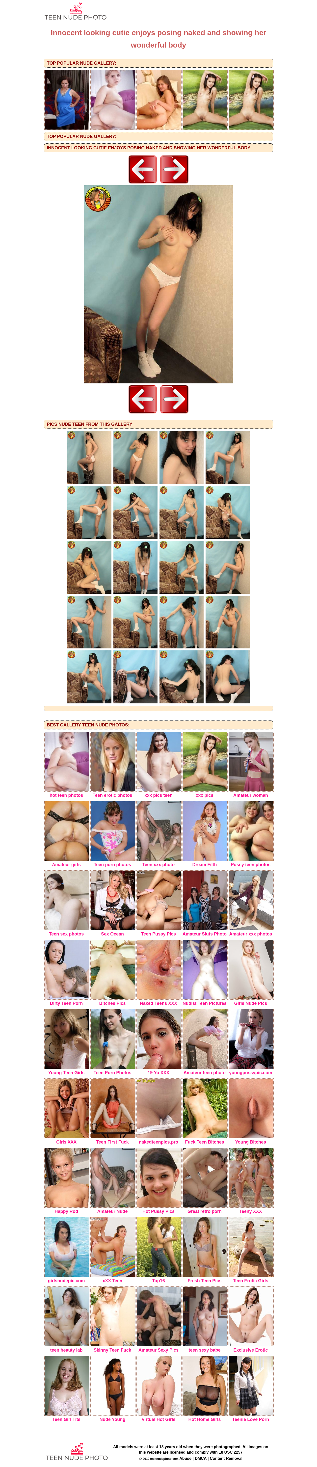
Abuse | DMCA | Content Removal (210, 1458)
